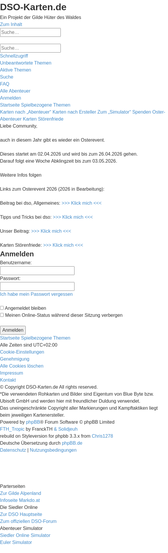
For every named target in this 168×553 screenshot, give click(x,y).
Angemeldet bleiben (23, 308)
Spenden (141, 111)
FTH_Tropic (12, 429)
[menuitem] (25, 62)
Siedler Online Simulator (25, 535)
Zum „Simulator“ (114, 111)
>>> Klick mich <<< (82, 203)
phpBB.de (72, 443)
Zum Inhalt (11, 24)
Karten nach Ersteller (74, 111)
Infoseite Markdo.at (20, 500)
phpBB (33, 422)
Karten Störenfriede (43, 118)
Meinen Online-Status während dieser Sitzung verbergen (61, 315)
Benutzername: (16, 262)
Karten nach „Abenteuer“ (25, 111)
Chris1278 (102, 436)
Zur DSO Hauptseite (21, 514)
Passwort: (10, 278)
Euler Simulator (16, 542)
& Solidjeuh (65, 429)
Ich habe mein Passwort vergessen (36, 294)
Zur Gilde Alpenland (20, 493)
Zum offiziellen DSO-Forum (28, 521)
